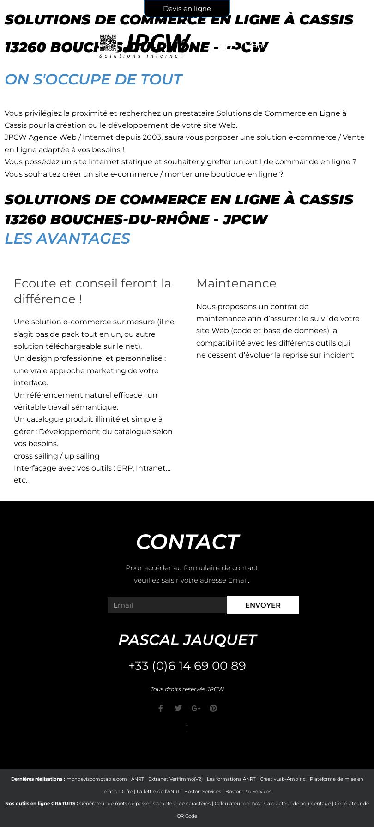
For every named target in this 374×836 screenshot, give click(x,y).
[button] (186, 728)
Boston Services (202, 791)
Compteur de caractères (182, 803)
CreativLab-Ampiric (283, 779)
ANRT (137, 779)
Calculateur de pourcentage (297, 803)
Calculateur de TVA (237, 803)
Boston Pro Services (248, 791)
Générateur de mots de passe (114, 803)
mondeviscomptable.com (96, 779)
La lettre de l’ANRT (158, 791)
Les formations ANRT (231, 779)
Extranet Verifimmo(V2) (175, 779)
